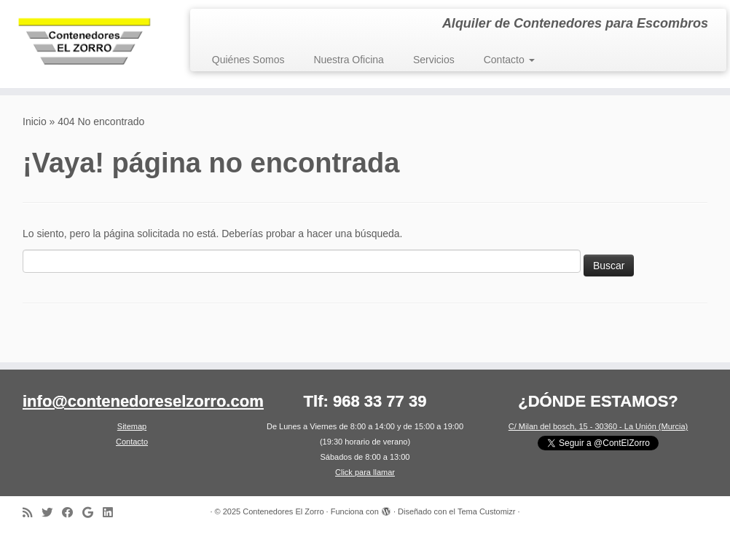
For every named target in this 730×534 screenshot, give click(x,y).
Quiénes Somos (248, 59)
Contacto (509, 59)
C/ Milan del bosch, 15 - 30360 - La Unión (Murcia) (598, 426)
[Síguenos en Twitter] (52, 512)
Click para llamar (365, 472)
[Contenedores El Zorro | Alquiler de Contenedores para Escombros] (85, 44)
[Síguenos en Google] (92, 512)
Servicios (434, 59)
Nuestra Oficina (348, 59)
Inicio (35, 121)
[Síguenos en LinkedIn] (112, 512)
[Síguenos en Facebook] (72, 512)
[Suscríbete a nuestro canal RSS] (32, 512)
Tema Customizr (486, 511)
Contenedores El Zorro (283, 511)
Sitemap (131, 426)
